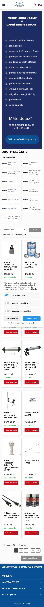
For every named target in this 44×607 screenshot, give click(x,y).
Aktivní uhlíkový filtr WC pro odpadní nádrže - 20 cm (11, 366)
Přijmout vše (32, 318)
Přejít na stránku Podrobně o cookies (22, 323)
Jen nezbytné (12, 318)
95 (33, 550)
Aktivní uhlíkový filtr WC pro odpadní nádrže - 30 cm (32, 366)
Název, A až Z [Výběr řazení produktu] (15, 229)
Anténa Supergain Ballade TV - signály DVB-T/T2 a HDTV (11, 465)
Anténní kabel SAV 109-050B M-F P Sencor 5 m (11, 515)
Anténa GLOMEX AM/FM (32, 413)
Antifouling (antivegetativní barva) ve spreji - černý (32, 516)
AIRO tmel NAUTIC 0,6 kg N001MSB (31, 264)
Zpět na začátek (31, 558)
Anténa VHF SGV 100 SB (32, 461)
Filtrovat (35, 230)
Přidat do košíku (11, 332)
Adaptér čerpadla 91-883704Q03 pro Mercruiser (10, 265)
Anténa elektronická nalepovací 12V (10, 415)
